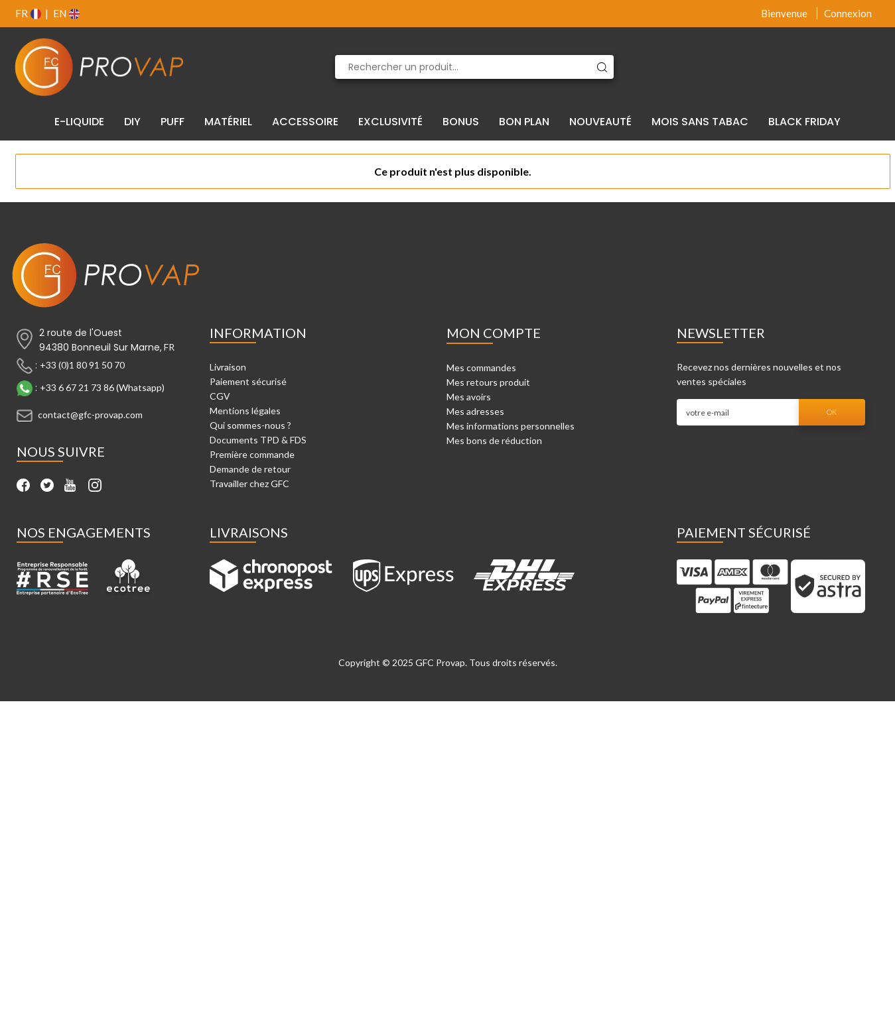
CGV (220, 396)
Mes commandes (481, 367)
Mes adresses (475, 411)
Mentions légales (245, 410)
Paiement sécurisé (248, 381)
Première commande (252, 454)
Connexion (848, 13)
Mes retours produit (488, 382)
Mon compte (494, 333)
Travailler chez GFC (249, 483)
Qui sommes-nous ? (250, 425)
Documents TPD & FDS (258, 439)
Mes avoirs (469, 396)
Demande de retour (250, 469)
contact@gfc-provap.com (90, 414)
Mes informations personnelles (511, 425)
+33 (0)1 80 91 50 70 (82, 364)
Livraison (228, 366)
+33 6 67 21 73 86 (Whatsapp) (102, 387)
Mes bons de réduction (494, 440)
